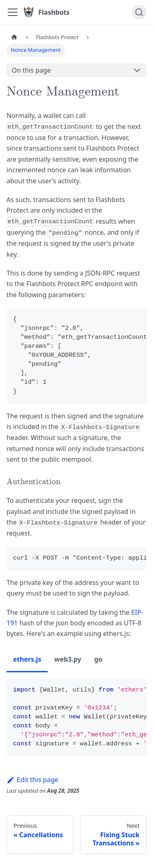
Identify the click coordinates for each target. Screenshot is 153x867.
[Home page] (14, 37)
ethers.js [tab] (27, 659)
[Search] (139, 12)
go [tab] (98, 659)
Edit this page (32, 779)
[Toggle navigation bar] (13, 12)
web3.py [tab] (67, 659)
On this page (31, 70)
